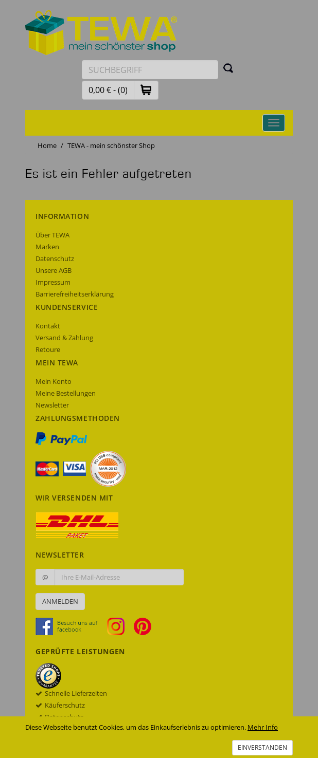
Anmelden (60, 601)
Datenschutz (55, 258)
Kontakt (48, 325)
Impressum (53, 282)
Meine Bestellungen (66, 393)
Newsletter (52, 405)
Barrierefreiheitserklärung (75, 294)
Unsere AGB (54, 270)
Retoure (48, 349)
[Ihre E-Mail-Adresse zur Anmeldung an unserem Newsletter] (119, 577)
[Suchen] (228, 68)
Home (47, 145)
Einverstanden (262, 747)
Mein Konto (54, 381)
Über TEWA (52, 234)
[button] (146, 89)
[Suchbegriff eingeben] (150, 69)
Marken (47, 246)
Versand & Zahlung (64, 337)
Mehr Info (263, 727)
